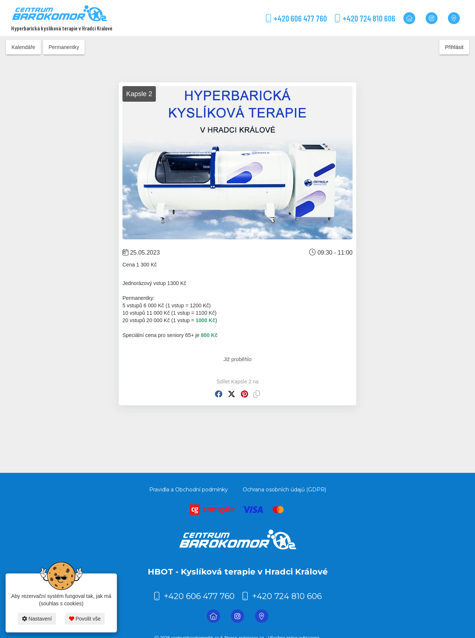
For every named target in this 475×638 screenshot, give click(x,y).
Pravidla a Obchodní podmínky (188, 489)
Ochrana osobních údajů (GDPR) (284, 489)
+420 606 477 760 (296, 18)
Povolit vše (85, 619)
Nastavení (37, 619)
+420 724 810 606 (364, 18)
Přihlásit (454, 47)
